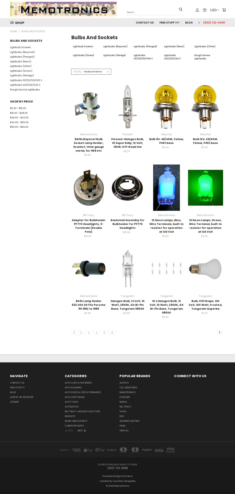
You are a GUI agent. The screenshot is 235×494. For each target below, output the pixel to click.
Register (28, 397)
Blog (189, 22)
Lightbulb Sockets (20, 47)
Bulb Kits (70, 416)
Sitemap (14, 401)
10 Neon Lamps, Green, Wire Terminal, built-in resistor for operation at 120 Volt (205, 226)
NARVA (123, 401)
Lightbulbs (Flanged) (22, 56)
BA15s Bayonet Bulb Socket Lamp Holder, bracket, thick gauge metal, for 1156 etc (88, 145)
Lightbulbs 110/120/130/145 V (26, 80)
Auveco (124, 382)
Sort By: (77, 71)
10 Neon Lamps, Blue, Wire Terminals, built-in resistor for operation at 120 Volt (166, 226)
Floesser (125, 397)
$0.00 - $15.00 (18, 108)
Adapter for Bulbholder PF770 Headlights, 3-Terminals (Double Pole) (89, 226)
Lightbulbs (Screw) (21, 71)
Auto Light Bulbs (75, 397)
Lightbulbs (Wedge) (22, 75)
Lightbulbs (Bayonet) (22, 52)
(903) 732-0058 (214, 22)
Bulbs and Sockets (76, 421)
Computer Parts (74, 425)
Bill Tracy (125, 406)
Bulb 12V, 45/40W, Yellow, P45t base (205, 141)
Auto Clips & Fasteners (78, 382)
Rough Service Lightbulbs (25, 89)
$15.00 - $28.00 (19, 113)
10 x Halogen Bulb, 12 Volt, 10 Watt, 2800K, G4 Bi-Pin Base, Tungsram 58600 (167, 306)
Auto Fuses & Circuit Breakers (83, 392)
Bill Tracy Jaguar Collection (82, 411)
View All (124, 430)
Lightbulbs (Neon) (20, 61)
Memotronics (128, 392)
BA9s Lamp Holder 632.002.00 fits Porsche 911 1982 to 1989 (89, 305)
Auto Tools (71, 401)
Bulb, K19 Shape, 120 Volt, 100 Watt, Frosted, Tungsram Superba (205, 305)
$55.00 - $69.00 (19, 127)
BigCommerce (124, 476)
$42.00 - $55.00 (19, 122)
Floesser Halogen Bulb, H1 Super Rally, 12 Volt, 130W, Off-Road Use (127, 143)
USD (214, 10)
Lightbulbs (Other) (21, 66)
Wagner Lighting (130, 421)
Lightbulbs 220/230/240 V (25, 85)
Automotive (72, 406)
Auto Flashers (73, 387)
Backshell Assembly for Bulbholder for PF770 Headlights (127, 224)
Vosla (123, 411)
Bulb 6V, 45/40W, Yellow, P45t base (166, 141)
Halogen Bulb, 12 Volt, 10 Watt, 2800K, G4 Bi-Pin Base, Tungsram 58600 (127, 305)
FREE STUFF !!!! (169, 22)
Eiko (122, 416)
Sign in (14, 397)
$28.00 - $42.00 (19, 117)
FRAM (122, 425)
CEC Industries (128, 387)
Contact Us (145, 22)
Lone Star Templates (124, 481)
